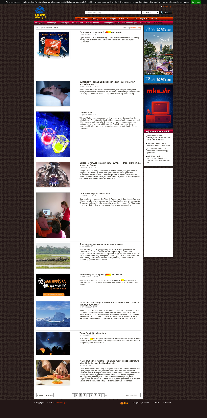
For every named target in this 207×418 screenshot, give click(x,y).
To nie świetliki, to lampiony (93, 333)
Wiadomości (82, 18)
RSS (125, 403)
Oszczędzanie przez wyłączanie (95, 193)
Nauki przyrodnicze (112, 23)
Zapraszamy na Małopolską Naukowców (101, 32)
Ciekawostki (158, 23)
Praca (154, 18)
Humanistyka (144, 23)
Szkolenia (167, 403)
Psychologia (64, 23)
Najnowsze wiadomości (157, 131)
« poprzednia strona (45, 395)
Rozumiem (195, 2)
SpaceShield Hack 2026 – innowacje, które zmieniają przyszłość (157, 151)
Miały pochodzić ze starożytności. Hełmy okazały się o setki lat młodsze (158, 138)
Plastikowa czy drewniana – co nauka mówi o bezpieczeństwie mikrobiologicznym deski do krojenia (109, 362)
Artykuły (94, 18)
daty (139, 28)
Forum (104, 18)
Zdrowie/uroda (77, 23)
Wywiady (144, 18)
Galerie (134, 18)
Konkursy (123, 18)
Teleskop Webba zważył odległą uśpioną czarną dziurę (158, 144)
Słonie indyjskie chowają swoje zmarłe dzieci (101, 244)
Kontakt (156, 403)
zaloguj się (167, 7)
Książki (113, 18)
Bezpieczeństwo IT (93, 23)
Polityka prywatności (141, 403)
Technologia (51, 23)
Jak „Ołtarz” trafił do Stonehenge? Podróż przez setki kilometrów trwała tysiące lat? (159, 159)
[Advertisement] (88, 70)
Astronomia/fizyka (129, 23)
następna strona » (132, 395)
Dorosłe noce (86, 112)
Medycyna (39, 23)
